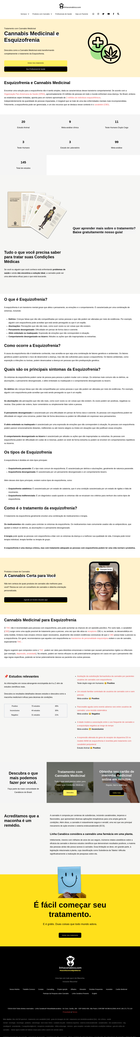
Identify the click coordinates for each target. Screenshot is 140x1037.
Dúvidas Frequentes (96, 989)
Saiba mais (117, 793)
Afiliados (73, 989)
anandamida (16, 1026)
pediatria (28, 1023)
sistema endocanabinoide (88, 1023)
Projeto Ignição (62, 989)
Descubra (69, 792)
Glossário (83, 989)
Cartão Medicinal (121, 989)
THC (8, 628)
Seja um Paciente (81, 14)
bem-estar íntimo (46, 1023)
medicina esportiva (72, 1023)
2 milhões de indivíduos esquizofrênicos (83, 98)
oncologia (12, 1023)
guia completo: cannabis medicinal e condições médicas (93, 1026)
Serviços (24, 14)
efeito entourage (60, 1026)
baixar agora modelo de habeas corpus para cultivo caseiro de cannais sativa (37, 1030)
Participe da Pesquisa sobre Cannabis (56, 993)
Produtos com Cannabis (41, 14)
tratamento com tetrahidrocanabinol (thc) (83, 1019)
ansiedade (31, 654)
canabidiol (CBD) (101, 105)
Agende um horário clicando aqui (35, 600)
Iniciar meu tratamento (36, 63)
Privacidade (67, 1012)
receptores (92, 631)
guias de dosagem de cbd (59, 1019)
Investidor (109, 989)
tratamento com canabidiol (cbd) (39, 1019)
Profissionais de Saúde (63, 14)
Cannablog (50, 989)
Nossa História (14, 989)
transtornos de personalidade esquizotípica (89, 638)
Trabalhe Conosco (29, 989)
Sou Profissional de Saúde (35, 69)
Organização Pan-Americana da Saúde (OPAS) (24, 94)
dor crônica (102, 1019)
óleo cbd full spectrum (19, 1019)
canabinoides (103, 1023)
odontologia (36, 1023)
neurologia (20, 1023)
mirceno (70, 1026)
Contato (41, 989)
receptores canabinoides (45, 1026)
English (94, 993)
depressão (21, 654)
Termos (74, 1012)
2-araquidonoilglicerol (29, 1026)
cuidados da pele (59, 1023)
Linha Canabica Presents (80, 993)
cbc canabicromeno (115, 1023)
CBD (7, 631)
